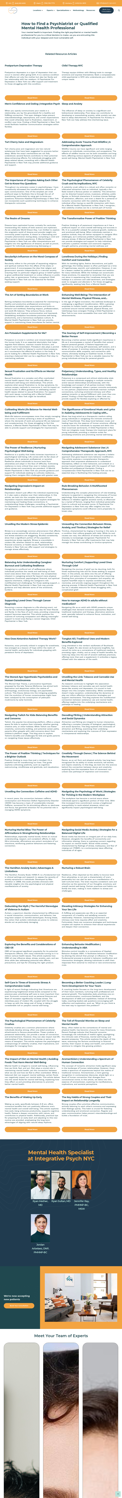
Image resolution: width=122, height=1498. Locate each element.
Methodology (78, 10)
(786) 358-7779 (49, 3)
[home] (13, 10)
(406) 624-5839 (80, 3)
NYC (10, 3)
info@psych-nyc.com (108, 3)
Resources (90, 10)
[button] (38, 10)
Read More (32, 98)
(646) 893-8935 (20, 3)
